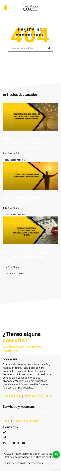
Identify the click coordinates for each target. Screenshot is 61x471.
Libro (25, 420)
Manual (34, 420)
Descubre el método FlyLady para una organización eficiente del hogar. (30, 256)
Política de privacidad (17, 457)
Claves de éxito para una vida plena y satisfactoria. (26, 199)
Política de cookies (43, 457)
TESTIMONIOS (33, 396)
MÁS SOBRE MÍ (12, 396)
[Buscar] (49, 47)
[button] (5, 8)
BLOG (48, 396)
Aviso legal (48, 453)
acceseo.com (35, 463)
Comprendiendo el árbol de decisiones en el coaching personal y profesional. (24, 142)
